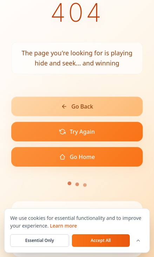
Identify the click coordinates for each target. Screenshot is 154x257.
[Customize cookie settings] (138, 240)
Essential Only (39, 240)
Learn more (63, 225)
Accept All (101, 240)
